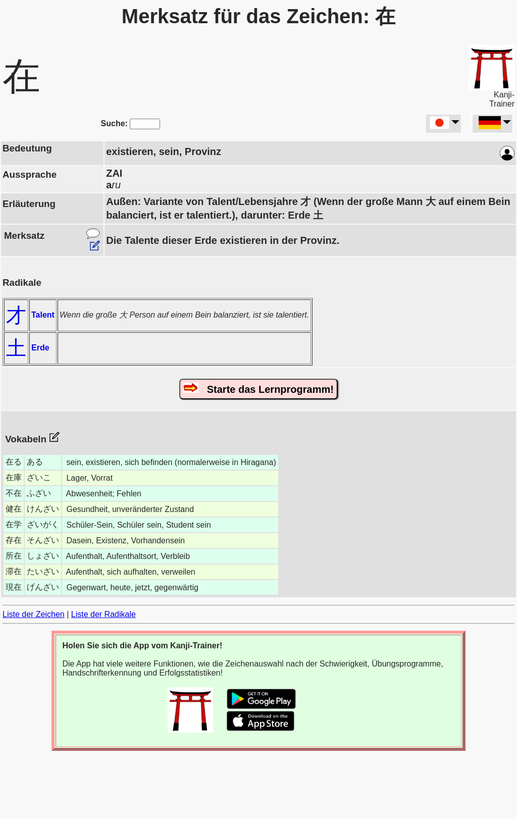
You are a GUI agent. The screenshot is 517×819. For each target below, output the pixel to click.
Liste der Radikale (103, 614)
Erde (40, 347)
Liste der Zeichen (34, 614)
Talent (43, 315)
